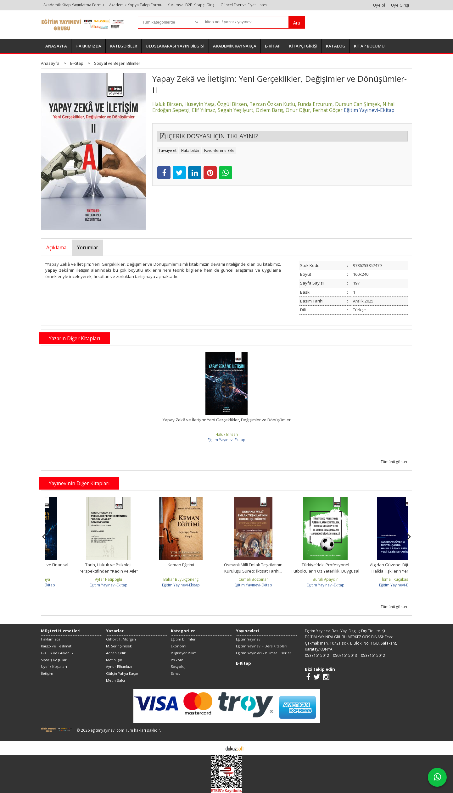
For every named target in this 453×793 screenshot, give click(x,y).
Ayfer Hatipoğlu (153, 579)
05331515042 (317, 655)
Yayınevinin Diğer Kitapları (79, 483)
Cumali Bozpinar (298, 579)
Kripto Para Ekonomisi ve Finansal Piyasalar (81, 568)
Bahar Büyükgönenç (226, 579)
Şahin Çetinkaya (81, 579)
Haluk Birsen (226, 434)
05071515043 (345, 655)
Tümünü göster (394, 461)
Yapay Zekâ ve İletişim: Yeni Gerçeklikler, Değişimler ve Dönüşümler (227, 420)
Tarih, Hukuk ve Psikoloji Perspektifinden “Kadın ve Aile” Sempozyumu (154, 571)
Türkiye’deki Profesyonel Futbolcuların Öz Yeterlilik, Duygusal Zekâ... (371, 571)
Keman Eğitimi (226, 565)
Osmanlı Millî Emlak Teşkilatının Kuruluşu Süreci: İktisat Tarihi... (298, 568)
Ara (296, 22)
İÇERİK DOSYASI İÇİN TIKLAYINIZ (209, 136)
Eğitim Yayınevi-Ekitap (226, 439)
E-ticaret (216, 748)
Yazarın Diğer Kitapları (74, 338)
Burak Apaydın (371, 579)
